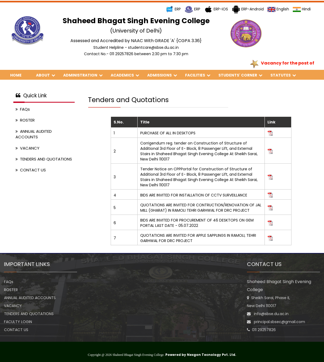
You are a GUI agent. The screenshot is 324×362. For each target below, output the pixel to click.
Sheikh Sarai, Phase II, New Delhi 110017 (268, 301)
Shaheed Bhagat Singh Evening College (279, 286)
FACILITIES (197, 75)
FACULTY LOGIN (18, 321)
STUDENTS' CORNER (240, 75)
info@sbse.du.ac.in (268, 313)
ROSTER (25, 120)
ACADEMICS (125, 75)
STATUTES (283, 75)
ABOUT (45, 75)
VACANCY (27, 148)
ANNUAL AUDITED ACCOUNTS (33, 134)
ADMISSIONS (162, 75)
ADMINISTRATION (83, 75)
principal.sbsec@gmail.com (276, 321)
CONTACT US (30, 170)
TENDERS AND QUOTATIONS (43, 159)
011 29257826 (261, 329)
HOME (19, 75)
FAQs (22, 109)
